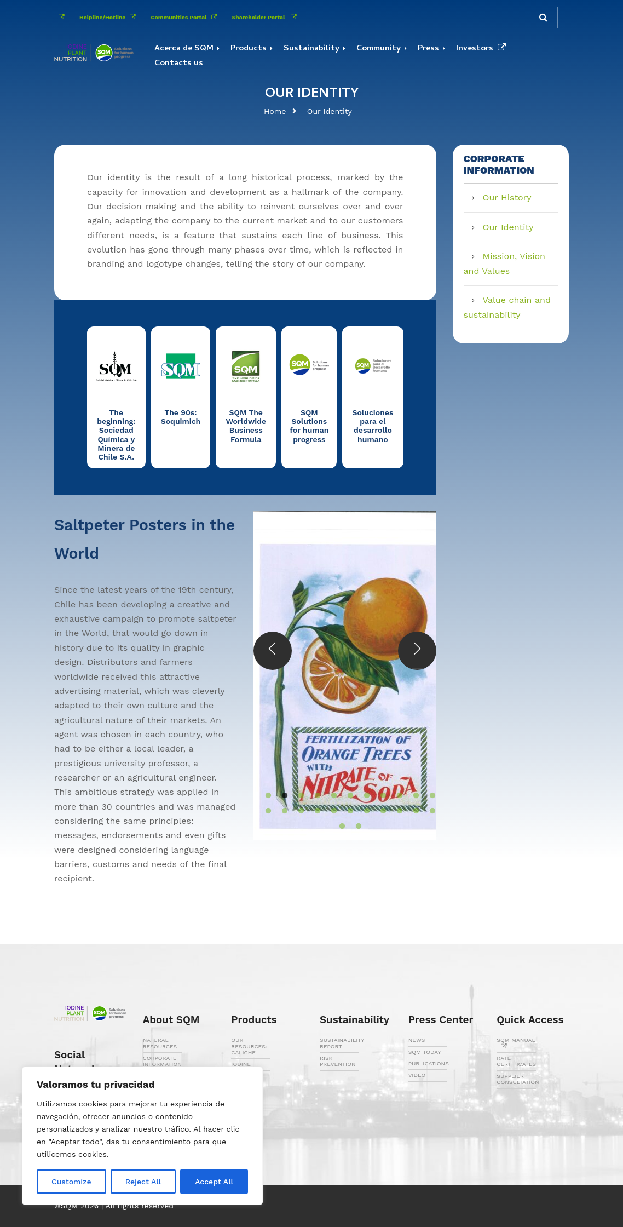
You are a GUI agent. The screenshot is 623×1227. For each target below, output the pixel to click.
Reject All (143, 1181)
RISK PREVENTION (338, 1061)
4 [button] (312, 795)
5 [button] (328, 795)
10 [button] (410, 795)
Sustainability (311, 48)
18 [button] (361, 811)
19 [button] (377, 811)
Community (378, 48)
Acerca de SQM (184, 48)
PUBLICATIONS (428, 1063)
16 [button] (328, 811)
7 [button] (361, 795)
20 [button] (394, 811)
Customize (71, 1181)
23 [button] (336, 826)
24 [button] (353, 826)
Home (275, 111)
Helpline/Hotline (109, 17)
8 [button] (377, 795)
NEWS (416, 1039)
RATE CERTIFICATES (516, 1061)
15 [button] (312, 811)
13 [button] (279, 811)
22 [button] (427, 811)
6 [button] (344, 795)
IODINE (241, 1064)
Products (248, 48)
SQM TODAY (424, 1052)
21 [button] (410, 811)
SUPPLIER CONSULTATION (518, 1079)
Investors (483, 48)
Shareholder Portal (266, 17)
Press (428, 48)
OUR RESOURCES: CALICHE (249, 1046)
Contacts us (178, 63)
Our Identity (329, 111)
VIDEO (417, 1075)
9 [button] (394, 795)
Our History (507, 197)
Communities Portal (186, 17)
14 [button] (295, 811)
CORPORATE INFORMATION (162, 1061)
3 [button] (295, 795)
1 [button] (262, 795)
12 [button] (262, 811)
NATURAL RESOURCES (160, 1043)
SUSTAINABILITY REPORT (342, 1043)
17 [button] (344, 811)
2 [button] (279, 795)
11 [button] (427, 795)
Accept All (214, 1181)
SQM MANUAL (516, 1043)
